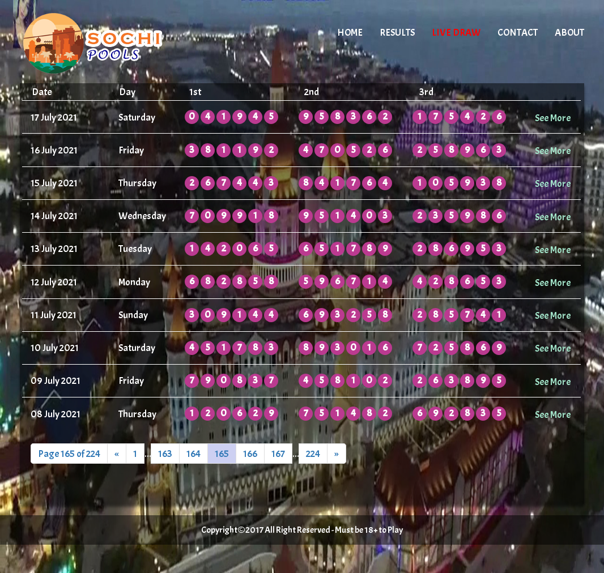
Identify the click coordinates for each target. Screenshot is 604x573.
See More (553, 118)
